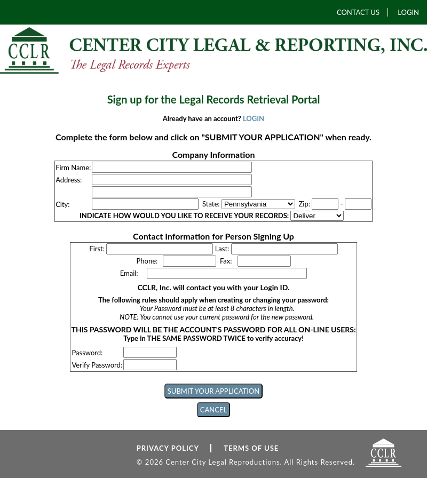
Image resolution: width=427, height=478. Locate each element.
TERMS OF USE (251, 448)
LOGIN (408, 12)
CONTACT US (358, 12)
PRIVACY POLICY (168, 448)
